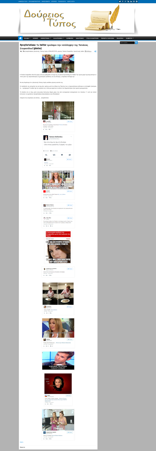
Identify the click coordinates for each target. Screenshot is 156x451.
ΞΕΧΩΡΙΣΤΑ (129, 38)
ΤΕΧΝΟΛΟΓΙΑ (62, 1)
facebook (122, 1)
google (125, 1)
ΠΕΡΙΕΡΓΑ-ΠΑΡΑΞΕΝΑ (107, 38)
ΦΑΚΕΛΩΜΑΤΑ (46, 1)
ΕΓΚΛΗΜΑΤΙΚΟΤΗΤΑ (34, 1)
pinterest (136, 1)
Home (20, 38)
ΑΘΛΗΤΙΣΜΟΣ (80, 38)
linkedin (131, 1)
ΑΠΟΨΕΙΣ (54, 1)
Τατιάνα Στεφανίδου (68, 51)
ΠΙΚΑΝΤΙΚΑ (120, 38)
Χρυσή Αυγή (77, 51)
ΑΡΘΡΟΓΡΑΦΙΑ (45, 38)
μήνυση (60, 51)
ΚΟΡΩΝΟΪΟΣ (69, 38)
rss (128, 1)
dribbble (134, 1)
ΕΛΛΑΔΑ (26, 38)
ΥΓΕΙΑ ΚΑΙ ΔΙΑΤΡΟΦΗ (92, 38)
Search (136, 42)
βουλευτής (36, 51)
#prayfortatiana (29, 51)
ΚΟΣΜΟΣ (35, 38)
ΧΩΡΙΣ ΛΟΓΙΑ (71, 1)
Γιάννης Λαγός (44, 51)
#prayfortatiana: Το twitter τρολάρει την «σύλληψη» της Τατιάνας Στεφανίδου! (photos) (54, 46)
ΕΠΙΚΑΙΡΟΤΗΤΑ (52, 51)
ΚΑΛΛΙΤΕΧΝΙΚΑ (57, 38)
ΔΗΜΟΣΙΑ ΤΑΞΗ (23, 1)
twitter (120, 1)
